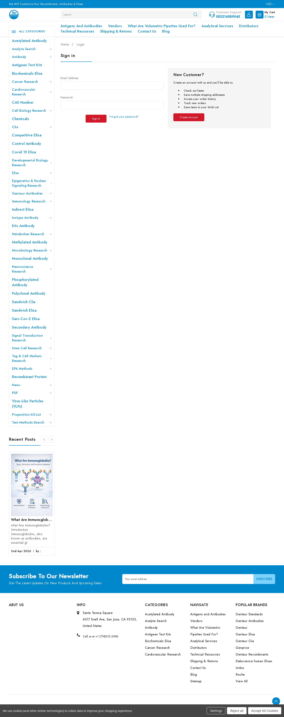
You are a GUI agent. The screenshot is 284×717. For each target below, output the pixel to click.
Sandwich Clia (24, 301)
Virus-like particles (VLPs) (28, 404)
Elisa (31, 173)
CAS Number (23, 102)
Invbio (240, 668)
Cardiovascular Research (31, 92)
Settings (216, 711)
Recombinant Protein (29, 376)
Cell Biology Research (31, 110)
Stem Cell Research (31, 348)
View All (242, 681)
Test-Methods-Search (31, 422)
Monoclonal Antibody (30, 258)
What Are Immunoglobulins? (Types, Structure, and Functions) (32, 520)
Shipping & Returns (116, 31)
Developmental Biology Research (31, 162)
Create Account (189, 117)
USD (270, 4)
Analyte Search (31, 49)
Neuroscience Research (31, 269)
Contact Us (147, 31)
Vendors (115, 26)
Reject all (236, 711)
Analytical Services (217, 26)
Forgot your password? (124, 117)
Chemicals (20, 118)
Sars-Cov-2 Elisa (26, 318)
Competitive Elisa (26, 135)
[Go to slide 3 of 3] (44, 439)
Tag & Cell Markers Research (31, 358)
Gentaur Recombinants (252, 654)
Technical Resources (77, 31)
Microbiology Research (31, 250)
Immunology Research (31, 201)
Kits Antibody (23, 225)
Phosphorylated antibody (25, 282)
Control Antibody (26, 143)
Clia (31, 127)
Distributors (248, 26)
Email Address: (70, 78)
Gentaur (241, 627)
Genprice (242, 647)
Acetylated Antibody (29, 40)
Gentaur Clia (245, 641)
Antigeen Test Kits (27, 65)
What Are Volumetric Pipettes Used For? (162, 26)
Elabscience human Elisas (254, 661)
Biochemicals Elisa (27, 73)
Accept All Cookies (264, 711)
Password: (67, 97)
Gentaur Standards (249, 614)
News (31, 385)
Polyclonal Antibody (28, 293)
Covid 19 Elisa (24, 152)
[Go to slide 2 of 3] (52, 439)
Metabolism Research (31, 234)
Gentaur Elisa (245, 634)
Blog (166, 31)
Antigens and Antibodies (81, 26)
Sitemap (196, 681)
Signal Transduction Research (31, 338)
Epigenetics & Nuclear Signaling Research (31, 183)
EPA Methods (31, 368)
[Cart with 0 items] (264, 14)
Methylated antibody (29, 242)
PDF (31, 393)
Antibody (31, 57)
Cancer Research (31, 81)
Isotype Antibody (31, 217)
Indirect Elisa (22, 209)
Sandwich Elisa (24, 310)
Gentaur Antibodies (31, 193)
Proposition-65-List (31, 414)
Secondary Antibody (29, 327)
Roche (240, 674)
